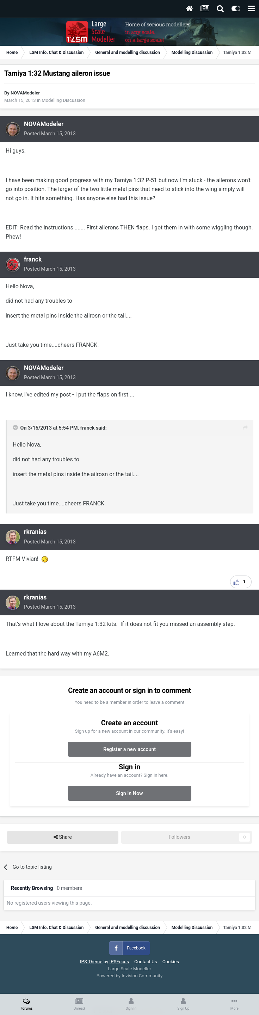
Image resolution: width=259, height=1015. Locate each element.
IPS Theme (91, 961)
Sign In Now (129, 793)
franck (33, 259)
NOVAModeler (25, 93)
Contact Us (145, 961)
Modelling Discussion (63, 100)
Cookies (170, 961)
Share (63, 837)
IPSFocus (119, 961)
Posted (50, 133)
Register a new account (129, 749)
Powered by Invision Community (130, 975)
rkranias (35, 531)
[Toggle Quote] (16, 427)
